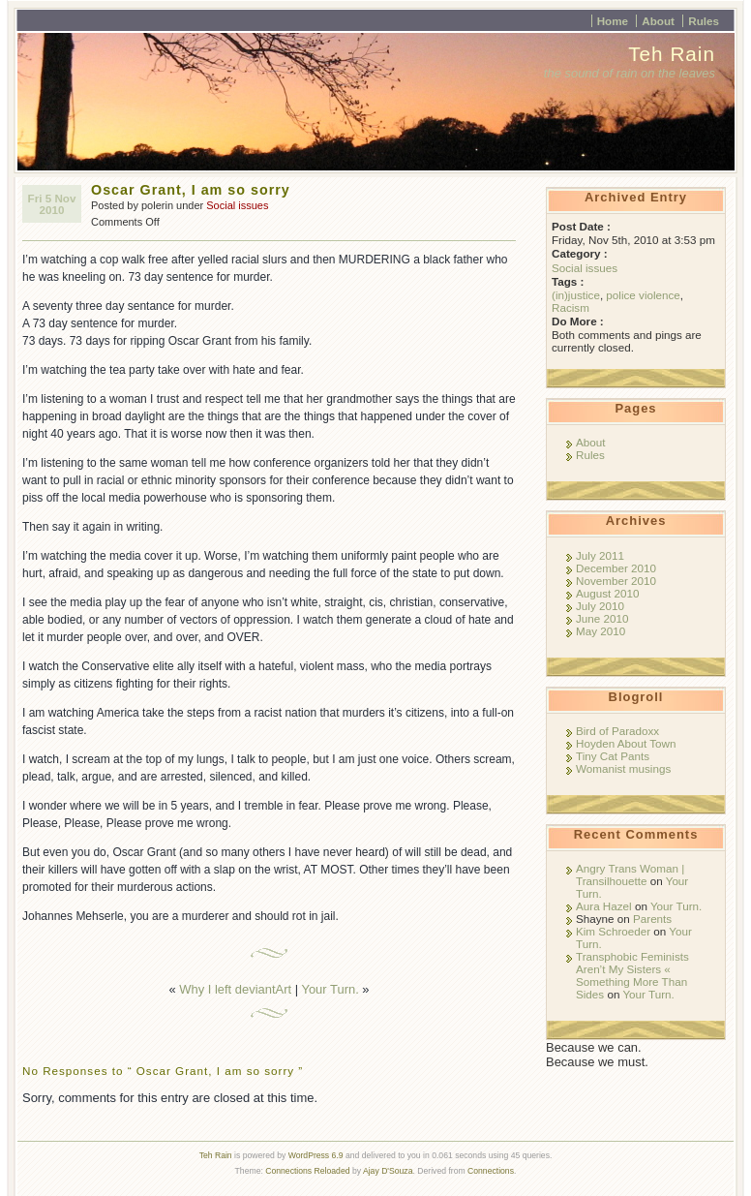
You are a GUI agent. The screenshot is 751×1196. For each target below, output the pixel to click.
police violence (642, 295)
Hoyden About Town (626, 743)
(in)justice (576, 295)
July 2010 (600, 605)
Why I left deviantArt (235, 989)
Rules (703, 21)
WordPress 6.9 (316, 1155)
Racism (570, 307)
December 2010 (616, 568)
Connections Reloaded (307, 1171)
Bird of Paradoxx (617, 730)
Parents (652, 918)
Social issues (237, 205)
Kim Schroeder (613, 931)
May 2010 (600, 631)
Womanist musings (623, 768)
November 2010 (616, 580)
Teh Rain (671, 54)
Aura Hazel (604, 906)
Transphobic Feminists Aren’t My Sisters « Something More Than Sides (632, 975)
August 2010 (607, 593)
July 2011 (600, 555)
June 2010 (602, 618)
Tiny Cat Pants (612, 756)
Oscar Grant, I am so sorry (190, 190)
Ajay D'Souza (388, 1171)
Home (612, 21)
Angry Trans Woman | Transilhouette (630, 874)
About (658, 21)
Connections (490, 1171)
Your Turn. (329, 989)
